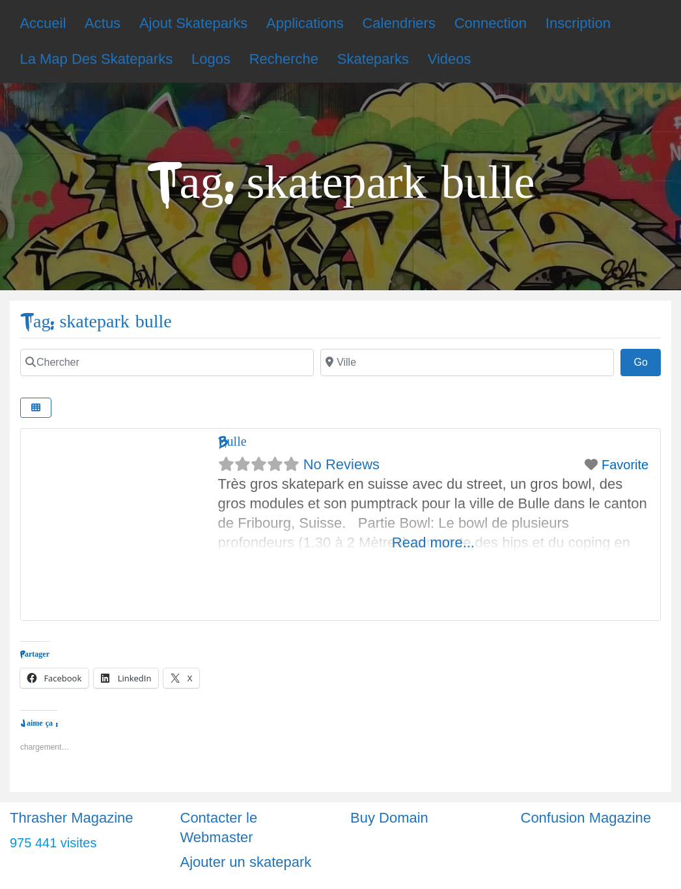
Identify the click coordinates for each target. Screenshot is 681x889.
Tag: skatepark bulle (96, 321)
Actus (102, 23)
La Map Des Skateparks (96, 59)
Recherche (283, 59)
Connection (490, 23)
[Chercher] (167, 362)
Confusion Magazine (586, 818)
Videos (449, 59)
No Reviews (341, 464)
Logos (210, 59)
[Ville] (467, 362)
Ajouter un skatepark (246, 862)
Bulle (232, 441)
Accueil (43, 23)
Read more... (433, 542)
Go (647, 360)
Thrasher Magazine (71, 818)
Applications (305, 23)
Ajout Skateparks (193, 23)
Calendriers (399, 23)
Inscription (578, 23)
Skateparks (373, 59)
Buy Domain (389, 818)
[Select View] (35, 408)
